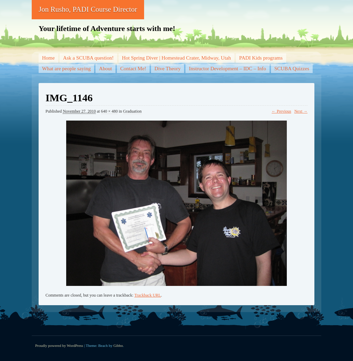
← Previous (281, 111)
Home (48, 58)
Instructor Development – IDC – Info (227, 68)
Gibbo (118, 345)
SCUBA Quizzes (291, 68)
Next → (300, 111)
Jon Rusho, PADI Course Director (88, 9)
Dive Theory (167, 68)
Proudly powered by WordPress (59, 345)
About (105, 68)
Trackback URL (147, 295)
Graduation (132, 111)
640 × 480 (109, 111)
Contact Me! (133, 68)
